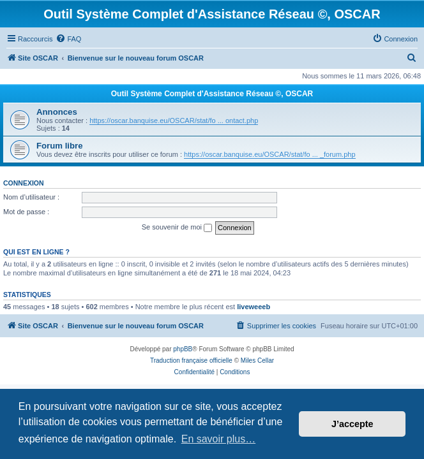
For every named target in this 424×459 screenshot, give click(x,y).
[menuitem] (68, 39)
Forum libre (59, 145)
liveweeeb (253, 306)
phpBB (182, 349)
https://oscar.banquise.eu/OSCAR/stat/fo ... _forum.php (269, 154)
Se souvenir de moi (177, 227)
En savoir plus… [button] (218, 438)
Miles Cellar (257, 360)
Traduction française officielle (191, 360)
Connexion (23, 183)
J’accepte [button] (352, 424)
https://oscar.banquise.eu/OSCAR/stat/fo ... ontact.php (173, 120)
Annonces (56, 112)
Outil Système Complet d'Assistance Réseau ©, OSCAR (212, 93)
